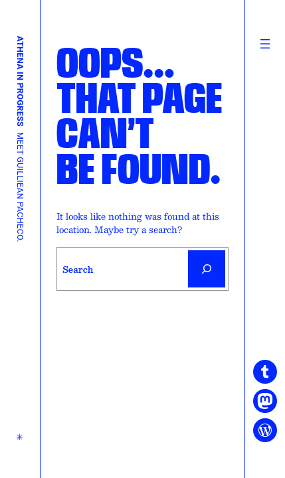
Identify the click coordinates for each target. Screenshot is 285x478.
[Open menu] (265, 44)
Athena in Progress (20, 81)
